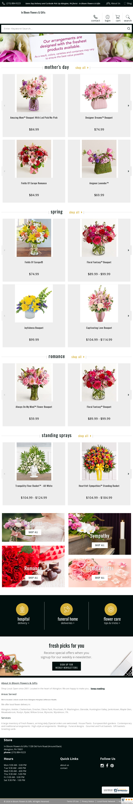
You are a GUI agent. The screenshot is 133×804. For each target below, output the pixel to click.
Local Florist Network (106, 801)
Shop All (80, 67)
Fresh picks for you (67, 650)
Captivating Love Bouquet (99, 327)
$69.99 (99, 195)
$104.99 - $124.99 (34, 497)
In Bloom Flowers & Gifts (33, 12)
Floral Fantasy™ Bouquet (99, 262)
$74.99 (99, 129)
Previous (4, 106)
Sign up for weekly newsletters (66, 666)
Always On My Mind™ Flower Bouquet (34, 406)
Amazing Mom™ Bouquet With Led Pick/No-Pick (34, 117)
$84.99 (34, 129)
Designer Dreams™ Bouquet (99, 117)
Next (129, 106)
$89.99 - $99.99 (99, 274)
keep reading (98, 688)
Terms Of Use (73, 801)
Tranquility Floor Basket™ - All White (33, 485)
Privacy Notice (88, 801)
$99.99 (34, 339)
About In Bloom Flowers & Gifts (19, 683)
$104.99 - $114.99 (99, 339)
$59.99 (34, 418)
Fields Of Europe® (34, 262)
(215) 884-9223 (13, 3)
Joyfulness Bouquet (34, 327)
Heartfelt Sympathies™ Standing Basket (99, 485)
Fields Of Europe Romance (34, 183)
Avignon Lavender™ (99, 183)
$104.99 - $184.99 (99, 497)
